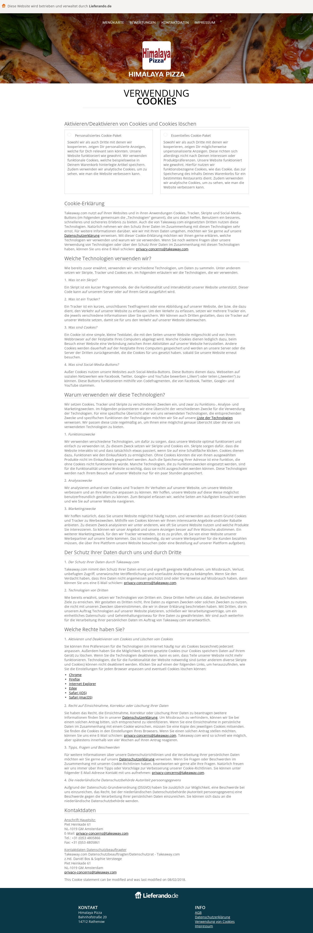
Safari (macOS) (80, 697)
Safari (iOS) (78, 693)
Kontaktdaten (175, 22)
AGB (198, 912)
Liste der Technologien (215, 418)
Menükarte (113, 22)
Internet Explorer (82, 683)
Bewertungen (143, 22)
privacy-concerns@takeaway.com (162, 249)
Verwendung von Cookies (215, 921)
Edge (73, 688)
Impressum (204, 22)
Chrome (75, 674)
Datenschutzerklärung (82, 235)
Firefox (74, 679)
